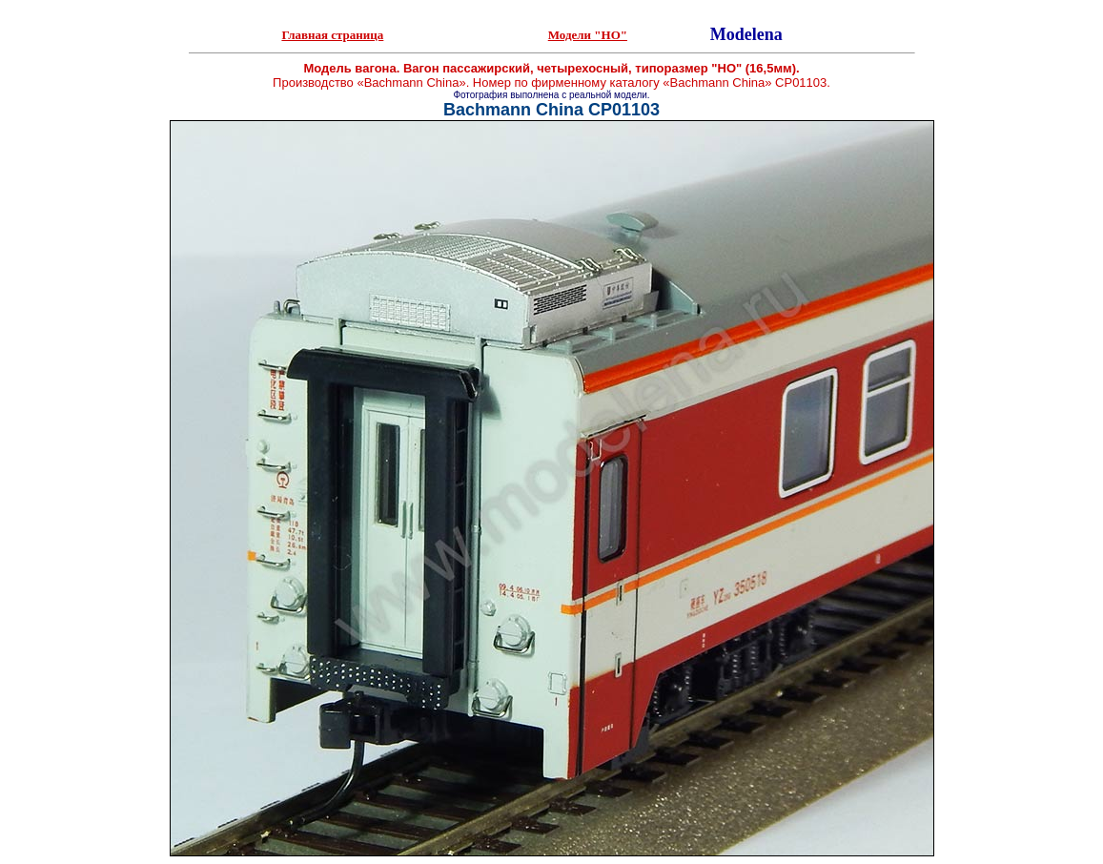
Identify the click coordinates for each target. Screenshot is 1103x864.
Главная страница (332, 35)
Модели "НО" (587, 35)
